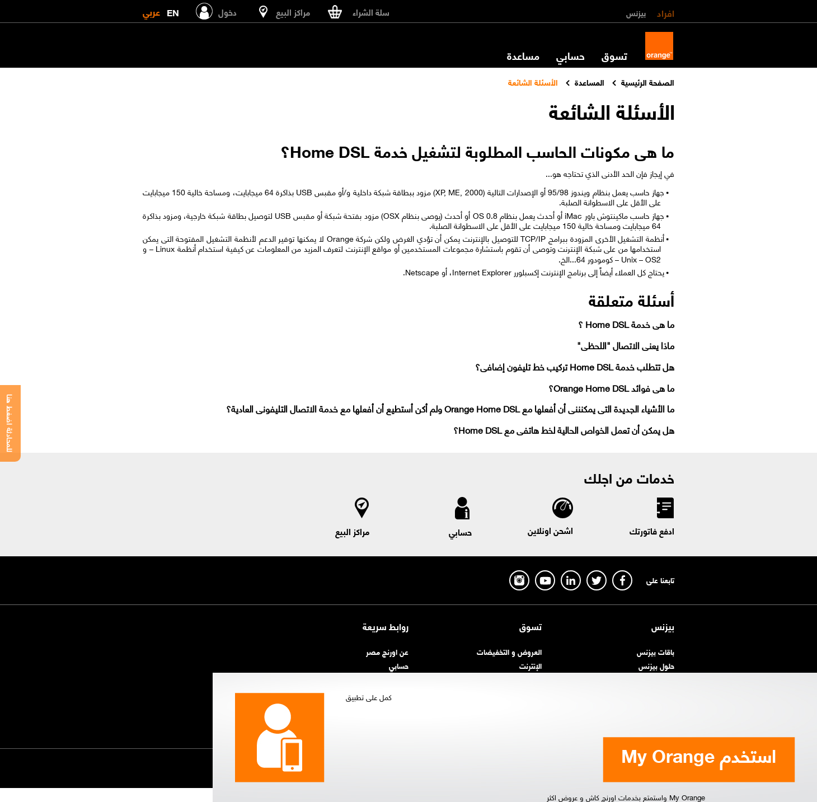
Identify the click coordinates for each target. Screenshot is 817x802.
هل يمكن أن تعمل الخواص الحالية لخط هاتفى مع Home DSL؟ (563, 429)
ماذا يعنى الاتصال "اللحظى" (625, 345)
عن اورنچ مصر (387, 651)
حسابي (570, 55)
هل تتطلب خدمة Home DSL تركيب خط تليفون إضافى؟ (574, 366)
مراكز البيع (352, 531)
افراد (665, 12)
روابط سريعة (385, 626)
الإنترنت (530, 665)
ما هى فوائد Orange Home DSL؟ (611, 387)
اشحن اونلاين (550, 530)
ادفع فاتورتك (652, 530)
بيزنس (636, 12)
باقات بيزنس (655, 651)
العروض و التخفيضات (509, 651)
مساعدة (523, 55)
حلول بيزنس (656, 665)
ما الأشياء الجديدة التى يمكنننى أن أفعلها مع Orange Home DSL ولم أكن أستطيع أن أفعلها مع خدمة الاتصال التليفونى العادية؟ (450, 408)
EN (173, 10)
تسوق (614, 55)
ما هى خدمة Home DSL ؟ (626, 323)
